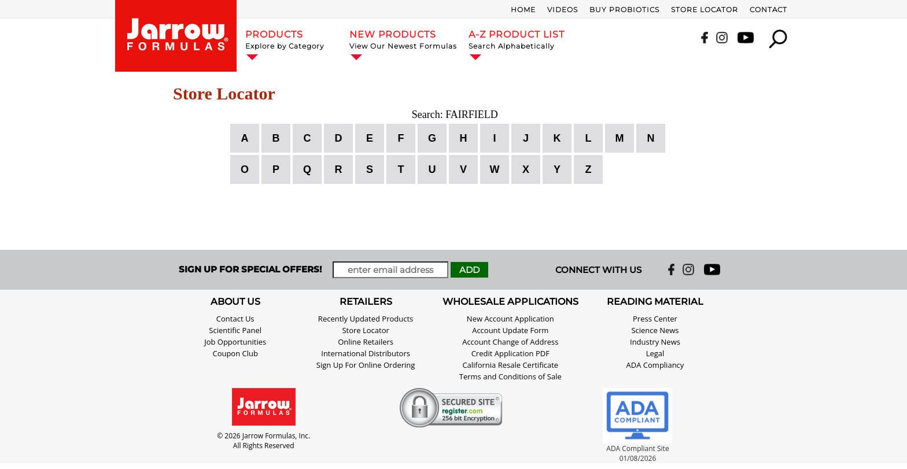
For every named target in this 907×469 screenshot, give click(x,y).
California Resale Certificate (510, 365)
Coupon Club (235, 353)
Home (523, 9)
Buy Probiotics (624, 9)
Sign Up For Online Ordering (365, 365)
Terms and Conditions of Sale (510, 376)
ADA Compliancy (655, 365)
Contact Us (235, 318)
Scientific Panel (235, 330)
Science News (655, 330)
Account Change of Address (510, 342)
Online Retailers (365, 342)
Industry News (655, 342)
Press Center (655, 318)
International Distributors (365, 353)
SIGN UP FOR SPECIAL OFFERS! (250, 269)
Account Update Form (510, 330)
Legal (655, 353)
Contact (768, 9)
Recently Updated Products (365, 318)
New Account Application (510, 318)
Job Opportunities (235, 342)
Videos (562, 9)
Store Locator (704, 9)
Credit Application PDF (510, 353)
